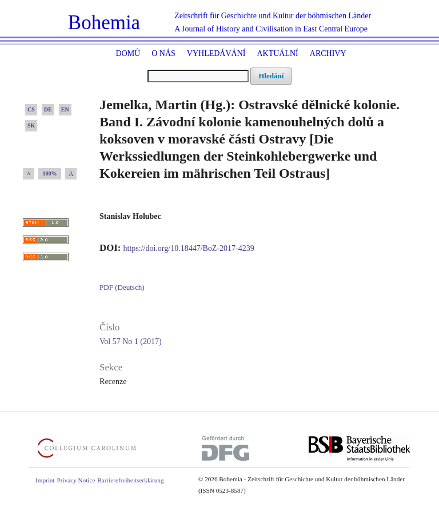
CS (31, 109)
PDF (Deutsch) (121, 287)
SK (31, 125)
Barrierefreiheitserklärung (130, 480)
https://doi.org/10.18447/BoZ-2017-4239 (188, 248)
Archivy (328, 53)
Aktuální (277, 53)
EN (65, 109)
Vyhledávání (216, 53)
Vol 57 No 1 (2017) (130, 341)
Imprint (45, 480)
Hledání (271, 75)
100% (50, 173)
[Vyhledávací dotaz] (198, 76)
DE (48, 109)
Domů (127, 53)
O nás (163, 53)
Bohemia (104, 22)
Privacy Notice (76, 480)
